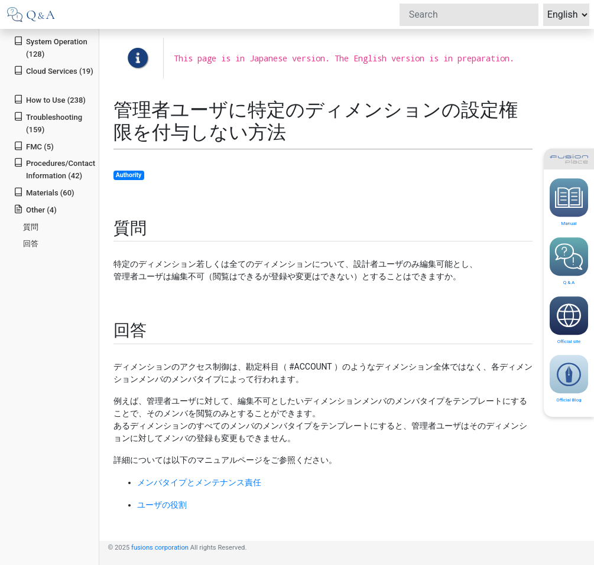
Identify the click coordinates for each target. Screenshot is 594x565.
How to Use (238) (50, 99)
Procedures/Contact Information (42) (54, 169)
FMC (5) (34, 146)
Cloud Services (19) (53, 71)
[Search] (469, 15)
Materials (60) (44, 192)
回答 (30, 243)
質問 (30, 227)
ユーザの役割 (162, 505)
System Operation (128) (50, 47)
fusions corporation (160, 547)
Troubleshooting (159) (48, 123)
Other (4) (35, 209)
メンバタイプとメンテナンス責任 (199, 482)
